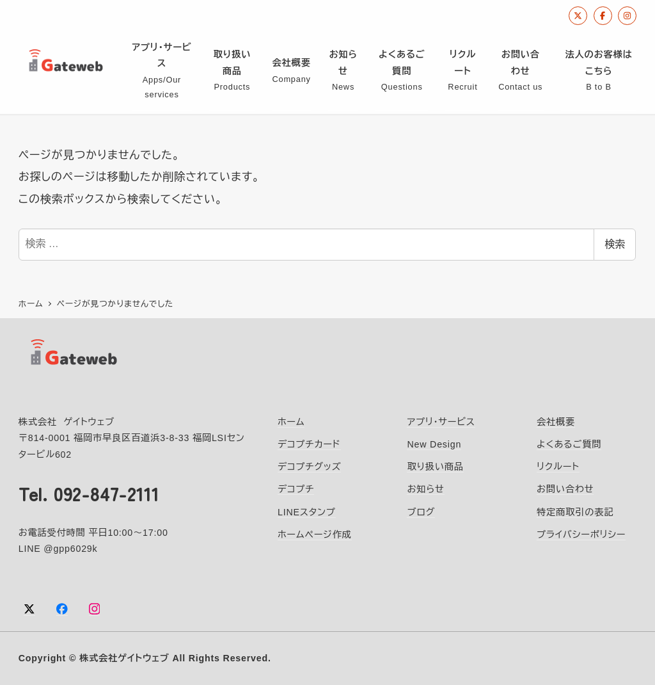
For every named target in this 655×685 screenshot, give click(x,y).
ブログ (421, 511)
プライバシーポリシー (581, 534)
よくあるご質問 (569, 444)
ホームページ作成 (315, 534)
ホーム (291, 421)
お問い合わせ (565, 488)
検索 (614, 244)
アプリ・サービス (441, 421)
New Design (434, 444)
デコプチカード (309, 444)
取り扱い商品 (435, 466)
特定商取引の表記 (575, 511)
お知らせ (425, 488)
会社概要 (556, 421)
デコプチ (296, 488)
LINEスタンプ (307, 511)
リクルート (558, 466)
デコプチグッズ (309, 466)
